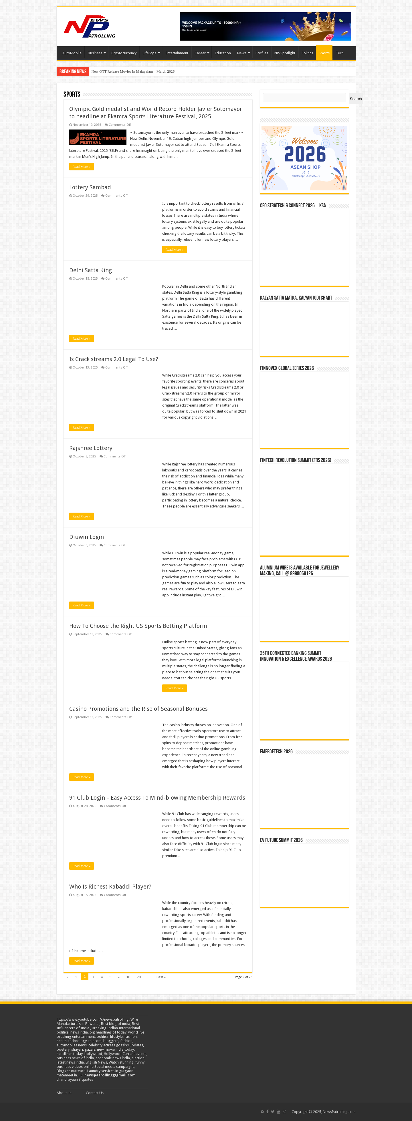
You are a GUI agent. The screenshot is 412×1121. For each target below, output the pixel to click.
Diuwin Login (86, 536)
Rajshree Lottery (90, 448)
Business (95, 53)
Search (356, 99)
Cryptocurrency (123, 53)
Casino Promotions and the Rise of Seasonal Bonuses (138, 708)
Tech (340, 53)
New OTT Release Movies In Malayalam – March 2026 (133, 71)
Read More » (82, 167)
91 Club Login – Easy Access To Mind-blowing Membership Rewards (157, 797)
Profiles (261, 53)
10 (128, 977)
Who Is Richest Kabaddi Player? (110, 886)
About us (64, 1093)
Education (223, 53)
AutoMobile (72, 53)
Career (200, 53)
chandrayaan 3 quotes (75, 1079)
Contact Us (95, 1093)
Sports (324, 53)
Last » (161, 977)
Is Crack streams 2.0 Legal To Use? (113, 359)
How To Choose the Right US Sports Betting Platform (138, 625)
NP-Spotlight (284, 53)
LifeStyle (150, 53)
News (241, 53)
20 (139, 977)
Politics (307, 53)
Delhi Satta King (90, 270)
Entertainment (177, 53)
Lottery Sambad (90, 187)
